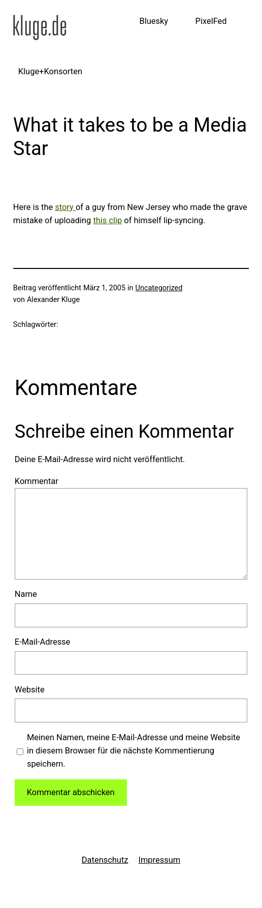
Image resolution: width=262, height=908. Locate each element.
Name (26, 594)
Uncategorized (159, 288)
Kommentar (36, 481)
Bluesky (153, 21)
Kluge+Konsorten (50, 71)
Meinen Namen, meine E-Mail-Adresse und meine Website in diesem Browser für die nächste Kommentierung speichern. (133, 751)
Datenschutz (105, 860)
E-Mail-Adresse (43, 642)
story (65, 207)
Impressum (159, 860)
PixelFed (211, 21)
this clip (107, 220)
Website (30, 689)
